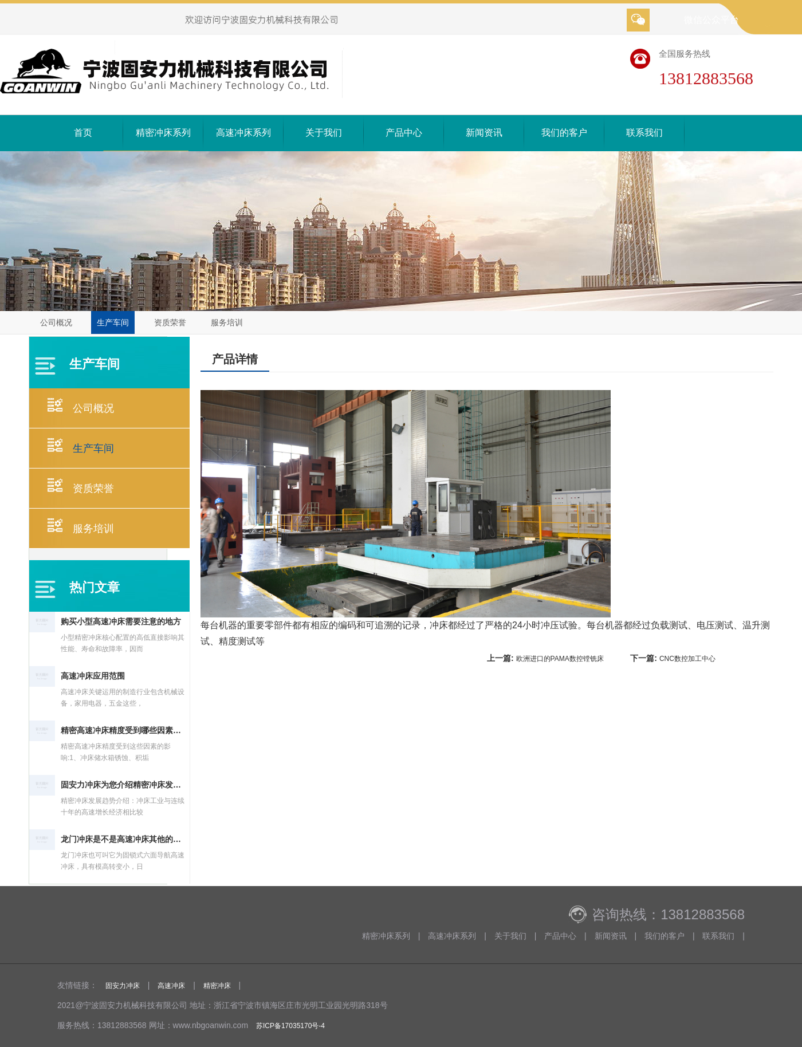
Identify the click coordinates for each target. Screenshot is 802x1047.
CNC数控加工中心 (687, 659)
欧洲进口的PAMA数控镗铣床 (560, 659)
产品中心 (404, 132)
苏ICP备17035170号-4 (290, 1026)
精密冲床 (217, 986)
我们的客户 (564, 132)
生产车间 (113, 322)
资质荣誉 (170, 322)
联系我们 (644, 132)
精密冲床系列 (163, 132)
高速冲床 (171, 986)
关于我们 (323, 132)
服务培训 (227, 322)
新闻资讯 (484, 132)
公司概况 (56, 322)
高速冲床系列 (243, 132)
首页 (83, 132)
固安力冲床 (122, 986)
